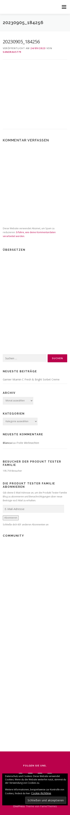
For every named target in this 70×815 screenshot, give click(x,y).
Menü (64, 7)
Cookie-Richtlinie (41, 793)
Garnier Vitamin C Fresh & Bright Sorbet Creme (31, 379)
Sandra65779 (12, 52)
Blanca (7, 443)
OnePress (19, 806)
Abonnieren (10, 517)
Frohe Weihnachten (27, 443)
